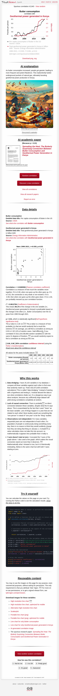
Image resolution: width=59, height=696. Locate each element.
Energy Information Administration (25, 235)
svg (35, 58)
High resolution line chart (20, 601)
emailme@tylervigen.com (33, 684)
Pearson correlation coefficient (38, 287)
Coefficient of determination (28, 304)
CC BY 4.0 (30, 689)
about (43, 2)
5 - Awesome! (35, 668)
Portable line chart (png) (19, 615)
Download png (29, 34)
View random (40, 6)
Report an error (29, 199)
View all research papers (29, 194)
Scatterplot (15, 611)
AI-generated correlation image (22, 628)
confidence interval (36, 343)
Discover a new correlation (29, 183)
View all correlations (29, 189)
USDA (15, 221)
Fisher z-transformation (14, 346)
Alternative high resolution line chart (24, 608)
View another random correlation (29, 654)
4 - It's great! (23, 668)
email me (48, 2)
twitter (44, 684)
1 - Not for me (17, 663)
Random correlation (29, 176)
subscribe (55, 2)
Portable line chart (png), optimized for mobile (27, 618)
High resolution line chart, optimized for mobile (28, 604)
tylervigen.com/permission (15, 593)
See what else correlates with (25, 223)
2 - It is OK (29, 663)
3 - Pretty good (41, 663)
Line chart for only (25, 621)
